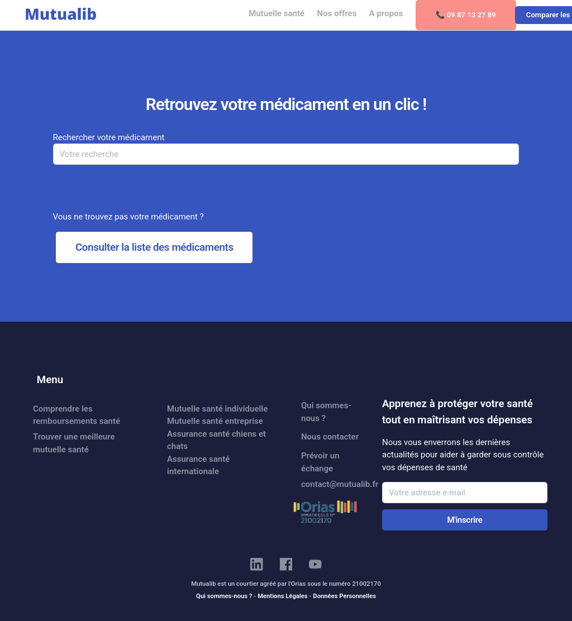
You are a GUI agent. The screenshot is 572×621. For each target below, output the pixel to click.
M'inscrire (464, 520)
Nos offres (337, 13)
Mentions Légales (282, 596)
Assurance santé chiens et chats (216, 440)
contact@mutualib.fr (335, 484)
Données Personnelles (344, 596)
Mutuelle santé (276, 13)
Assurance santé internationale (198, 465)
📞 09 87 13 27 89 (466, 15)
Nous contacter (330, 437)
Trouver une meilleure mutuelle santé (74, 443)
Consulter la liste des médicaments (154, 247)
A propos (386, 13)
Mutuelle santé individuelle (217, 409)
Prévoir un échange (320, 462)
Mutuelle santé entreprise (215, 421)
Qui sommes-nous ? (326, 411)
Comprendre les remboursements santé (76, 415)
